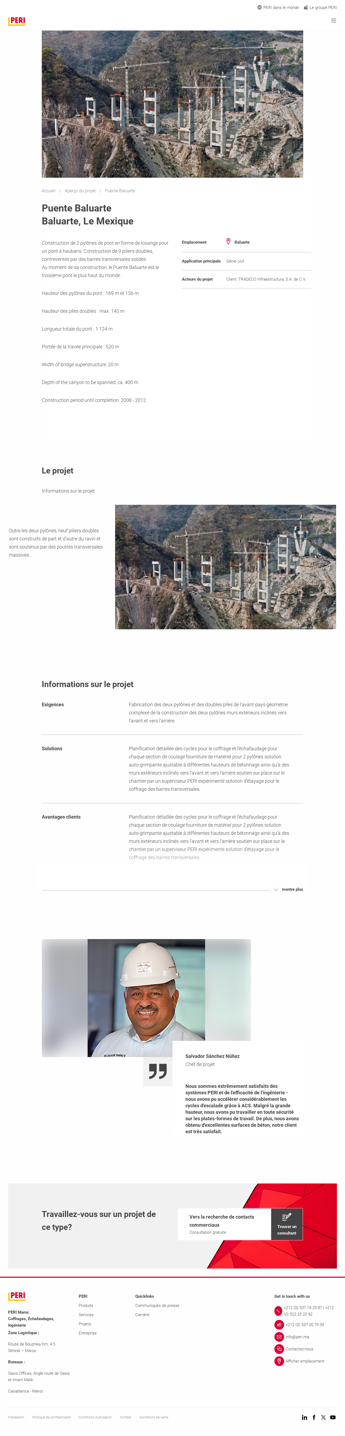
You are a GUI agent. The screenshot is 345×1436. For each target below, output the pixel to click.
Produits (86, 1305)
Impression (16, 1417)
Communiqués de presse (157, 1305)
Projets (85, 1323)
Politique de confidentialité (51, 1417)
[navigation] (240, 1224)
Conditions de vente (153, 1417)
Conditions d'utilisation (95, 1417)
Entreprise (88, 1333)
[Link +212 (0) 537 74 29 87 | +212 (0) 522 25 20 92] (305, 1310)
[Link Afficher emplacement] (305, 1361)
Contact (125, 1417)
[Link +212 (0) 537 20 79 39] (305, 1325)
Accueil (49, 190)
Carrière (142, 1314)
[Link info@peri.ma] (305, 1337)
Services (86, 1314)
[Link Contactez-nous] (305, 1349)
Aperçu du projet (81, 190)
